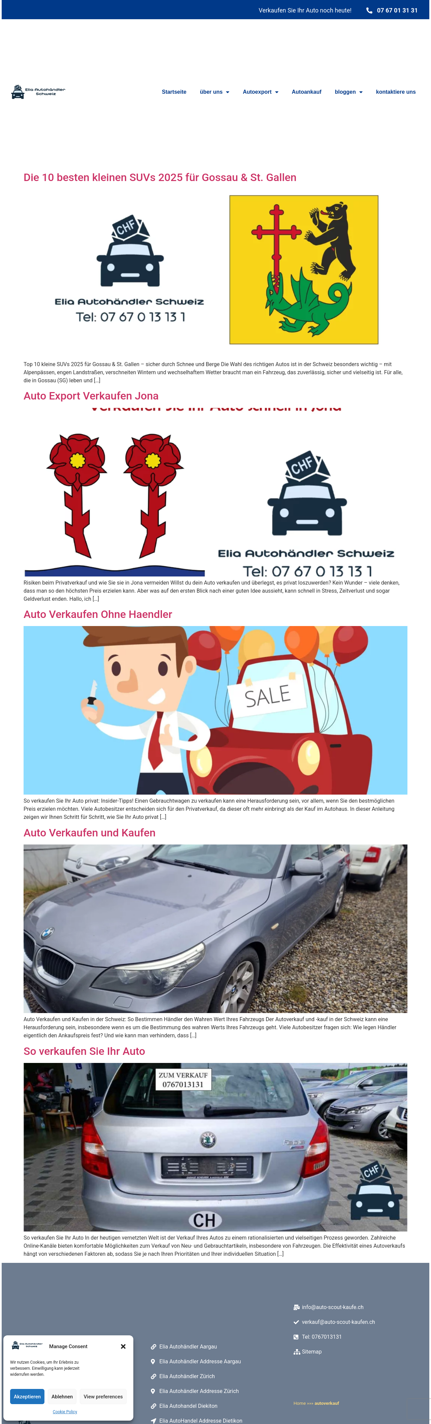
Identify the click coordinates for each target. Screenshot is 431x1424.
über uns (215, 92)
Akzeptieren (27, 1397)
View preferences (103, 1397)
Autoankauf (307, 92)
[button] (123, 1346)
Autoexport (260, 92)
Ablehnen (62, 1397)
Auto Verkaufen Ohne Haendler (98, 614)
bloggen (349, 92)
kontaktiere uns (396, 92)
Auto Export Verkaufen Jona (91, 395)
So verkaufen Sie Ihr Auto (84, 1051)
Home (300, 1402)
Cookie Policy (65, 1412)
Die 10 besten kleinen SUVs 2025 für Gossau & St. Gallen (160, 177)
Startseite (174, 92)
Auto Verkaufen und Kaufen (90, 832)
